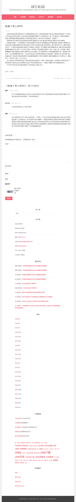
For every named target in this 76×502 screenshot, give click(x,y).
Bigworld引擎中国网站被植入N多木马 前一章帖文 (18, 78)
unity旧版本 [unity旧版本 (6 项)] (40, 457)
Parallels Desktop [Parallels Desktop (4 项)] (21, 446)
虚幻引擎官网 (19, 436)
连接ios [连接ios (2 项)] (17, 462)
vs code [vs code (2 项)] (56, 457)
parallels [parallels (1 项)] (46, 442)
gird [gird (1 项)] (32, 442)
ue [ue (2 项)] (58, 449)
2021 (16, 336)
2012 (16, 372)
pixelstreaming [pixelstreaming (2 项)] (32, 449)
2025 (16, 319)
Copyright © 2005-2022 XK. (29, 499)
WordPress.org (19, 486)
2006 (16, 398)
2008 (16, 389)
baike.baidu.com (27, 241)
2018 (16, 350)
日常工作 (41, 17)
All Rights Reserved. (48, 499)
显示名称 (8, 167)
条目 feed (17, 477)
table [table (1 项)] (56, 448)
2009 (16, 385)
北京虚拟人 (18, 427)
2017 (16, 354)
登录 (16, 472)
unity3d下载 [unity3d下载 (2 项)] (29, 453)
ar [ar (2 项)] (15, 442)
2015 (16, 358)
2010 (16, 380)
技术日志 (32, 17)
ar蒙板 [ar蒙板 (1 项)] (18, 442)
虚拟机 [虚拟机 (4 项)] (55, 460)
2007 (16, 394)
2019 (16, 345)
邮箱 (7, 173)
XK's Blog (38, 6)
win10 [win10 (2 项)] (16, 460)
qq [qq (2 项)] (37, 449)
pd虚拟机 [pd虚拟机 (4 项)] (23, 449)
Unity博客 (18, 422)
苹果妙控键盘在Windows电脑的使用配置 (35, 266)
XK (16, 274)
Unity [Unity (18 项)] (18, 452)
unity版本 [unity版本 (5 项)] (50, 457)
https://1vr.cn (22, 237)
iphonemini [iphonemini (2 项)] (37, 442)
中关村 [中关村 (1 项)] (20, 460)
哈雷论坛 (17, 431)
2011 (16, 376)
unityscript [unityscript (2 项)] (37, 453)
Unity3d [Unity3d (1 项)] (23, 453)
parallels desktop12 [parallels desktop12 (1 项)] (33, 445)
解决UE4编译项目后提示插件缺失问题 (33, 292)
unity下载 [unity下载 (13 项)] (45, 452)
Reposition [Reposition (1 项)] (46, 448)
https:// (21, 241)
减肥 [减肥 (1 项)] (24, 460)
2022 (16, 332)
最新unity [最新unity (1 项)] (46, 460)
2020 (16, 341)
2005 (16, 403)
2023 (16, 327)
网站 (6, 179)
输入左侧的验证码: (17, 191)
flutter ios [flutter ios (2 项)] (28, 442)
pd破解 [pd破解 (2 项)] (17, 449)
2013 (16, 367)
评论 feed (17, 481)
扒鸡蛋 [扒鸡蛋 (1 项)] (39, 460)
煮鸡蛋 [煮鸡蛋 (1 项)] (50, 460)
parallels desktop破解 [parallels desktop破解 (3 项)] (45, 445)
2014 (16, 363)
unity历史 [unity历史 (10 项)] (19, 456)
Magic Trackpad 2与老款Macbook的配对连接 (35, 301)
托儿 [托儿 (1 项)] (42, 460)
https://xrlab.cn (22, 246)
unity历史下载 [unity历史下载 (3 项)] (29, 457)
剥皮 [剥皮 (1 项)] (27, 460)
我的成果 (50, 17)
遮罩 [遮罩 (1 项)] (26, 462)
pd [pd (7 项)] (54, 445)
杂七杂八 (59, 17)
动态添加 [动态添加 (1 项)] (35, 460)
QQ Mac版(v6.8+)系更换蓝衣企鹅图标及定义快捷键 (37, 297)
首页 (15, 17)
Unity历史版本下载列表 (29, 283)
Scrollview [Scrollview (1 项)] (51, 448)
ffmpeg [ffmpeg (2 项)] (23, 442)
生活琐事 (23, 17)
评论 (7, 144)
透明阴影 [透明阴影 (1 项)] (22, 462)
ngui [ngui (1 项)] (42, 442)
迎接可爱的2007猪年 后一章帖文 (62, 78)
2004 (16, 407)
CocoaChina (18, 418)
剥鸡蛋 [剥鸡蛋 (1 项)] (30, 460)
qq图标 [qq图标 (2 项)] (41, 449)
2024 (16, 323)
